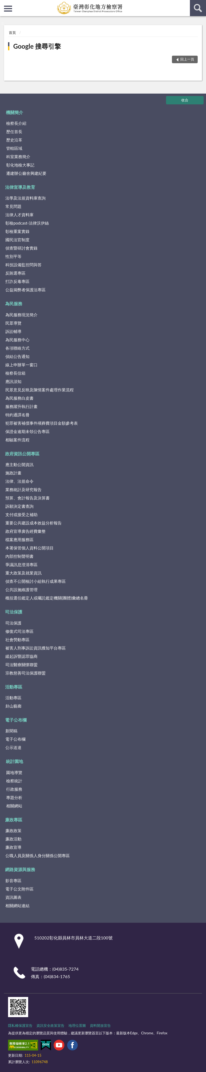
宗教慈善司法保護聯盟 (25, 672)
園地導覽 (14, 772)
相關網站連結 (17, 905)
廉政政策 (13, 830)
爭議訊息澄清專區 (21, 564)
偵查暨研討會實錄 (21, 248)
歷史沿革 (14, 139)
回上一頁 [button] (187, 59)
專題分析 (14, 797)
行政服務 (14, 789)
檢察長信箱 (15, 373)
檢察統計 (14, 780)
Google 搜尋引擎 (37, 46)
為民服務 (13, 303)
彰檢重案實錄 (17, 231)
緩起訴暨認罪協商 (21, 656)
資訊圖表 (13, 897)
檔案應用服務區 (19, 539)
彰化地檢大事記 (20, 164)
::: (4, 4)
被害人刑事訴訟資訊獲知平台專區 (35, 647)
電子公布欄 (16, 719)
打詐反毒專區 (17, 281)
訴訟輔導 (13, 331)
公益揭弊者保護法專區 (25, 289)
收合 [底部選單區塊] (184, 100)
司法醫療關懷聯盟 (21, 664)
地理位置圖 (77, 1025)
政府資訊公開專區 (22, 453)
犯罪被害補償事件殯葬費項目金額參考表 (41, 423)
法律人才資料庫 (19, 214)
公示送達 (13, 747)
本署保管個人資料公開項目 (29, 547)
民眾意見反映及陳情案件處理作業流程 (39, 389)
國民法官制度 (17, 239)
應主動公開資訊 (19, 464)
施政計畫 (13, 472)
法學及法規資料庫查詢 (25, 198)
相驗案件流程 (17, 439)
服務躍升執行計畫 (21, 406)
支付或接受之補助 (21, 514)
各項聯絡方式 (17, 348)
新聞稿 (11, 730)
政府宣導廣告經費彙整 (25, 531)
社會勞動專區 (17, 639)
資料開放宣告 (100, 1025)
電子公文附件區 (19, 888)
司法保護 (13, 611)
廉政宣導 (13, 847)
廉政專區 (13, 819)
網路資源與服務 (20, 869)
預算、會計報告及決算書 (27, 497)
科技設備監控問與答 (23, 264)
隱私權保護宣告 (20, 1025)
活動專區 (13, 686)
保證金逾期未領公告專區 (27, 431)
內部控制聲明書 (19, 556)
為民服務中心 (17, 339)
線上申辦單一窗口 (21, 364)
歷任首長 (14, 131)
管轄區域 (14, 148)
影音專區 (13, 880)
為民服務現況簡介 (21, 314)
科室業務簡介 (18, 156)
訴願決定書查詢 (19, 506)
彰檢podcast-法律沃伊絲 (27, 223)
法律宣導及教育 (20, 187)
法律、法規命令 (19, 481)
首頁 (12, 32)
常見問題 (13, 206)
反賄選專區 (15, 273)
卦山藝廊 (13, 706)
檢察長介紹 (16, 123)
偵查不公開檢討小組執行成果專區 (35, 581)
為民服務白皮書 (19, 398)
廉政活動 (13, 838)
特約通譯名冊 (17, 414)
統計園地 (14, 761)
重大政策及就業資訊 (23, 572)
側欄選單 (8, 9)
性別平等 (13, 256)
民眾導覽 (13, 323)
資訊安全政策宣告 (50, 1025)
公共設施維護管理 (21, 589)
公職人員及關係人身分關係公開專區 (37, 855)
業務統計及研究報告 (23, 489)
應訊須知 (13, 381)
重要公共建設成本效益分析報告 (33, 522)
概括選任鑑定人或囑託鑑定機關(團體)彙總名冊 (46, 597)
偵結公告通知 (17, 356)
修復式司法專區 (19, 631)
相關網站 (14, 805)
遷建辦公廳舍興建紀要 (26, 173)
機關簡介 (14, 112)
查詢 (198, 8)
